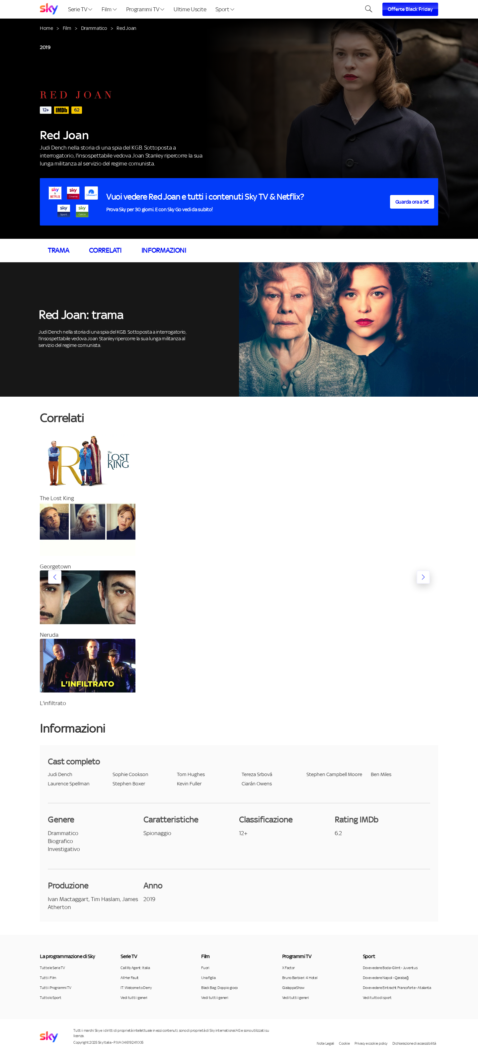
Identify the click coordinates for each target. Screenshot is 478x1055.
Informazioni (163, 250)
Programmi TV (145, 9)
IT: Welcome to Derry (136, 987)
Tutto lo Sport (50, 997)
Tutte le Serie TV (52, 967)
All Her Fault (129, 977)
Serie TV (80, 9)
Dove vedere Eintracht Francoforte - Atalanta (397, 987)
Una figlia (208, 977)
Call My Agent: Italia (135, 967)
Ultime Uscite (190, 9)
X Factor (288, 967)
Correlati (105, 250)
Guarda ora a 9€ (412, 202)
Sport (224, 9)
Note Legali (325, 1043)
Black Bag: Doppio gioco (219, 987)
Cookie (344, 1043)
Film (109, 9)
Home (46, 28)
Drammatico (94, 28)
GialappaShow (293, 987)
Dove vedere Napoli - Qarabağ (386, 977)
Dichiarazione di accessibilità (414, 1043)
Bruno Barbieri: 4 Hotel (299, 977)
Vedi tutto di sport (377, 997)
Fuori (205, 967)
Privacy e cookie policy (371, 1043)
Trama (58, 250)
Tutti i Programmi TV (55, 987)
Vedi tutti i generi (133, 997)
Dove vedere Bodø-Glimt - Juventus (390, 967)
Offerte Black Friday (410, 9)
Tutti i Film (48, 977)
